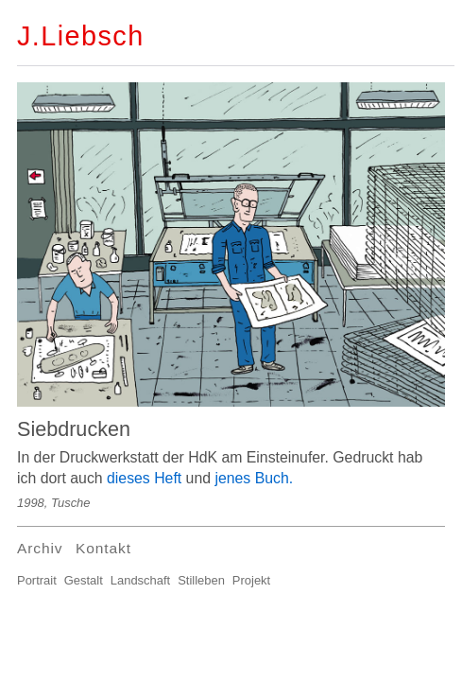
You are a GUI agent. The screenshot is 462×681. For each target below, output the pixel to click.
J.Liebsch (81, 36)
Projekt (251, 580)
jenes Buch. (253, 478)
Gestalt (83, 580)
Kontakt (103, 548)
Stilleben (201, 580)
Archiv (39, 548)
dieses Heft (144, 478)
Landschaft (140, 580)
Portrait (37, 580)
